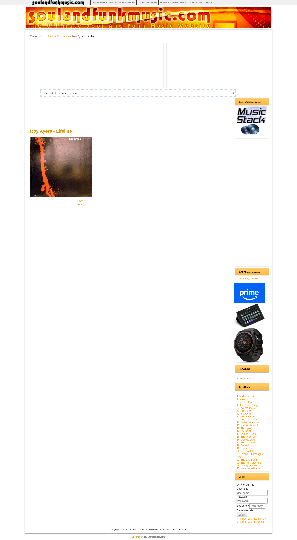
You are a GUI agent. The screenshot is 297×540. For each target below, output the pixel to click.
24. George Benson (247, 465)
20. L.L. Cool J (245, 451)
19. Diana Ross (245, 448)
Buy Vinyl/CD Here (249, 278)
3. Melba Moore (245, 402)
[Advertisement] (105, 109)
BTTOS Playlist (245, 378)
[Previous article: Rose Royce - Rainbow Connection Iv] (80, 200)
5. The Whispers (246, 408)
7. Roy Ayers (244, 413)
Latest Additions (147, 2)
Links (183, 2)
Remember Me (245, 510)
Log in (242, 515)
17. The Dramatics (247, 442)
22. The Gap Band (247, 459)
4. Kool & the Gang (247, 405)
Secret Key (243, 505)
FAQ (201, 2)
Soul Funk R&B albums (122, 2)
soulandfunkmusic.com (154, 537)
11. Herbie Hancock (247, 425)
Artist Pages (99, 2)
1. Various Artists (246, 396)
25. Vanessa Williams (248, 468)
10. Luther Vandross (248, 422)
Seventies (63, 36)
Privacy (210, 2)
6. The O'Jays (244, 410)
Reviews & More (169, 2)
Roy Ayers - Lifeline (51, 131)
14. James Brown (246, 433)
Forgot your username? (253, 518)
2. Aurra (241, 399)
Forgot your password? (252, 521)
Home (50, 36)
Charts (192, 2)
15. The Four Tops (247, 436)
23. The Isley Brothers (249, 462)
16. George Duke (246, 439)
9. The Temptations (247, 419)
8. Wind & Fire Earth (248, 416)
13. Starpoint (244, 431)
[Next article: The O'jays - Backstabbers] (80, 204)
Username (242, 488)
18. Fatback (243, 445)
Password (242, 496)
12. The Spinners (246, 428)
